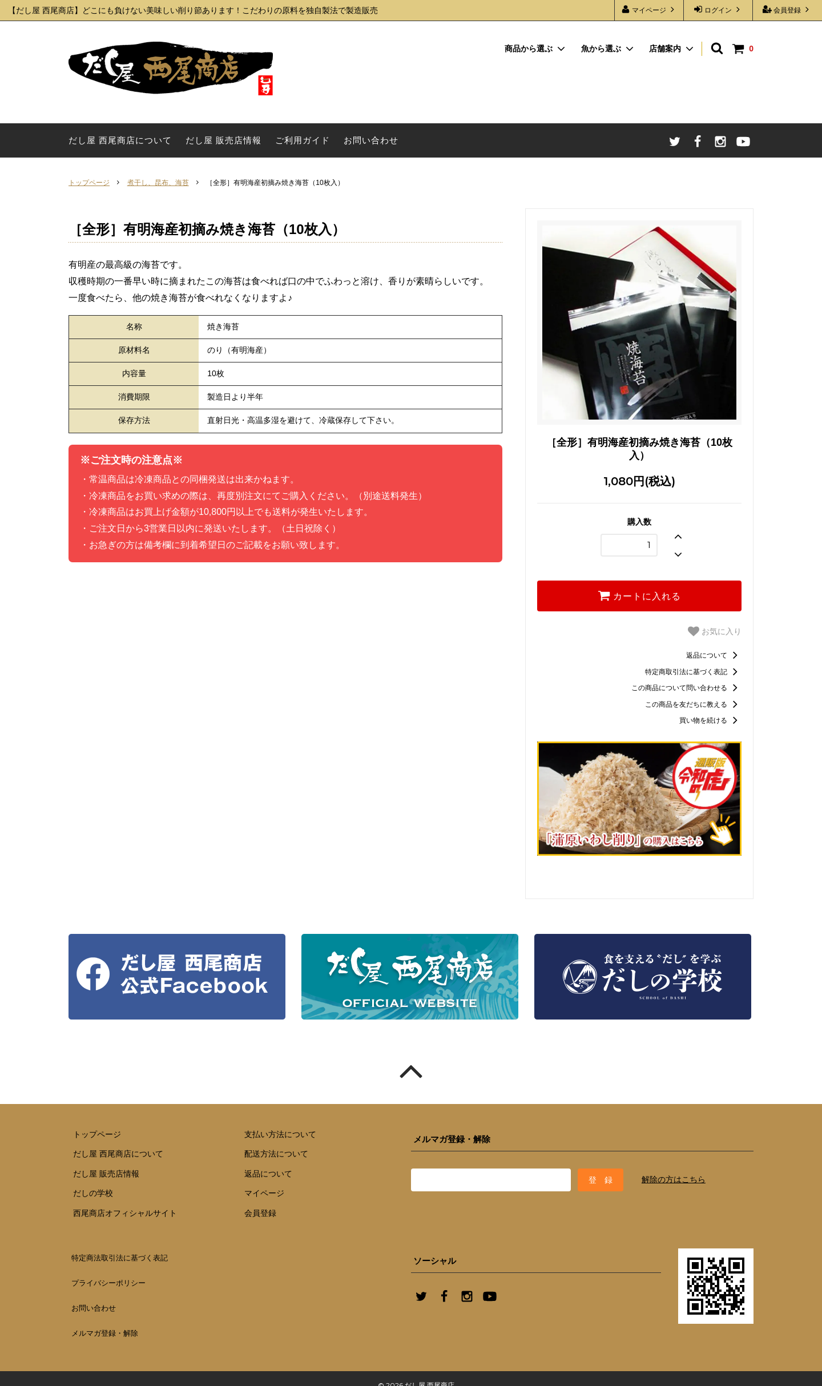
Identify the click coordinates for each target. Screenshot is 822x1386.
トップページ (89, 183)
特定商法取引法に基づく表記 (124, 1260)
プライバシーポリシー (111, 1281)
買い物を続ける (710, 720)
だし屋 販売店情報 (223, 140)
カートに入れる (639, 595)
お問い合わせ (371, 140)
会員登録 (787, 9)
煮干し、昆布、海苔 (158, 183)
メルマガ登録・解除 (107, 1322)
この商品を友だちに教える (693, 704)
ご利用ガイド (302, 140)
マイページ (649, 9)
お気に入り (715, 631)
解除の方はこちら (674, 1179)
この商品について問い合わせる (686, 687)
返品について (714, 654)
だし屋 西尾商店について (120, 140)
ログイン (718, 9)
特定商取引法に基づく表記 (693, 671)
